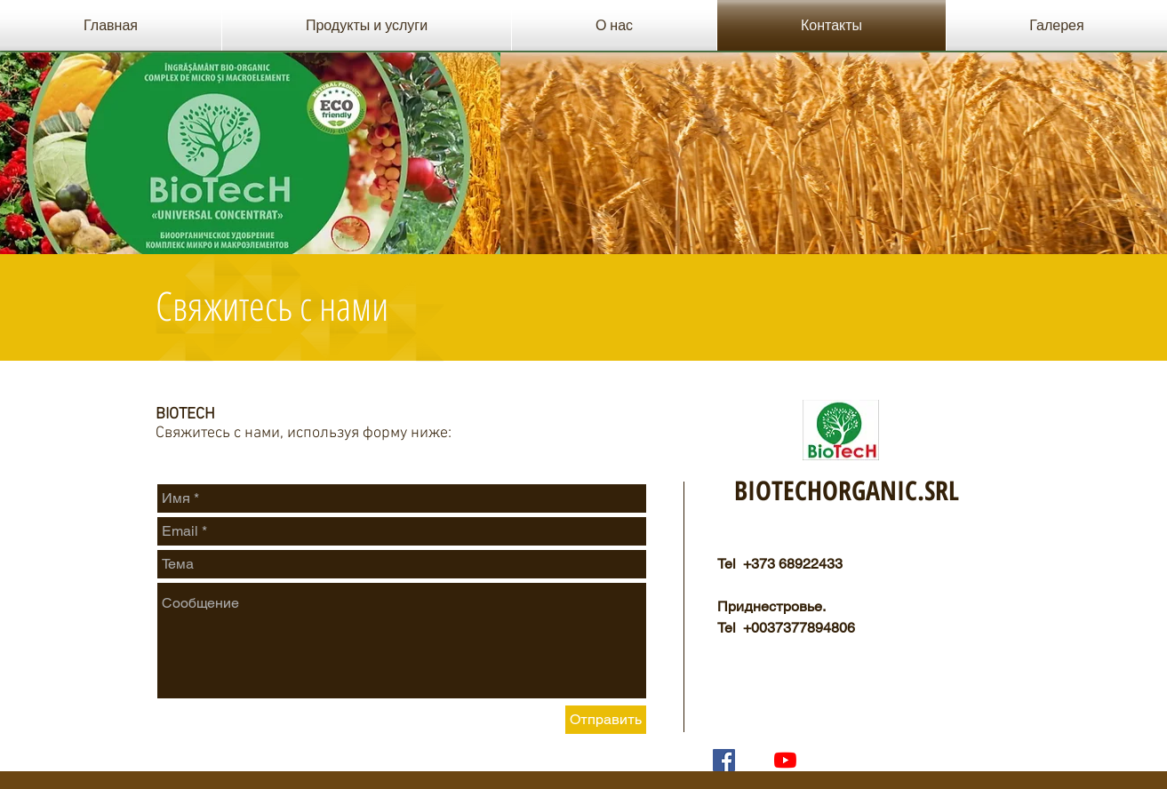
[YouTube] (785, 760)
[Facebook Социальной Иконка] (724, 760)
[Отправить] (605, 719)
